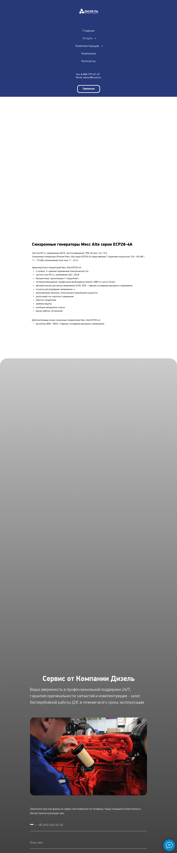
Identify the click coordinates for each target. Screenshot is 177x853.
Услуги (88, 38)
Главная (88, 31)
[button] (88, 89)
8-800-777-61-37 (90, 74)
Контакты (88, 61)
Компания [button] (88, 53)
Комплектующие (87, 46)
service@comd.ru (92, 77)
